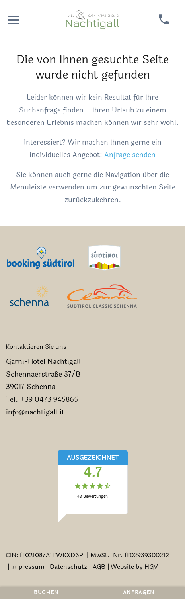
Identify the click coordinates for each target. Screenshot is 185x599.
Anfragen (138, 593)
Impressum (28, 567)
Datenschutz (68, 567)
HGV (151, 567)
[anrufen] (163, 20)
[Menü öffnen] (13, 20)
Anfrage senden (130, 154)
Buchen (46, 593)
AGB (99, 567)
